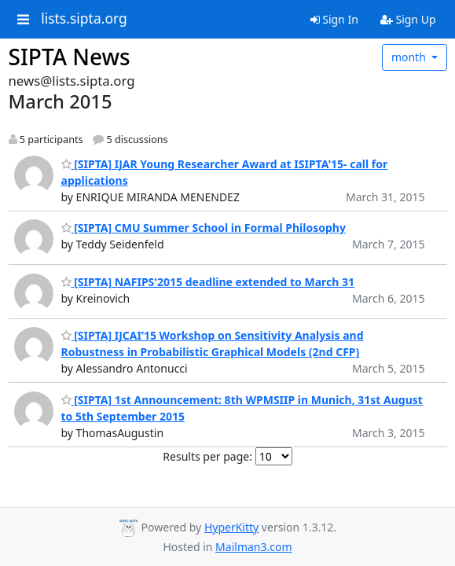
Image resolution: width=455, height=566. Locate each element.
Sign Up (408, 19)
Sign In (334, 19)
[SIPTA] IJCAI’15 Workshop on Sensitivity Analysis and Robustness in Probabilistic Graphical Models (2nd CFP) (212, 343)
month (410, 57)
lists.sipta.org (84, 18)
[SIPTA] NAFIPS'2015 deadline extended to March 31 (208, 281)
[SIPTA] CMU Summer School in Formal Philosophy (203, 227)
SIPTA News (69, 57)
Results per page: (207, 456)
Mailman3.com (253, 546)
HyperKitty (231, 527)
